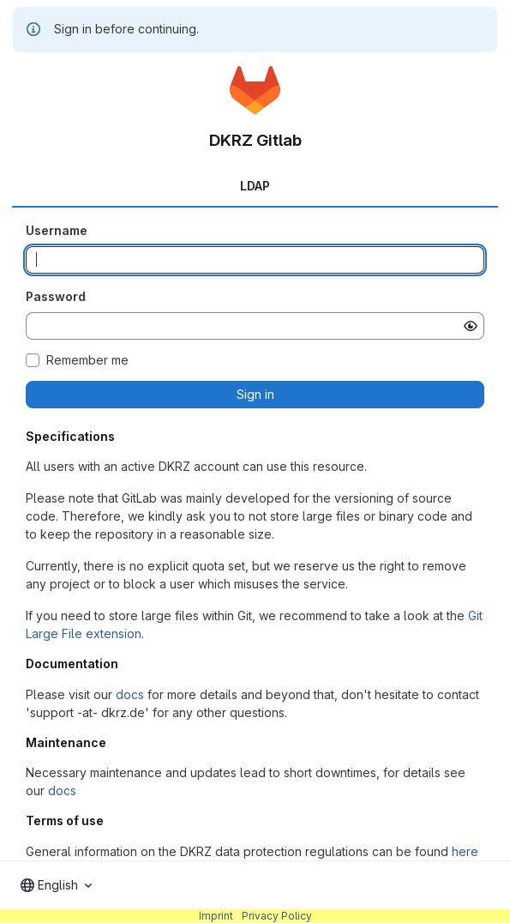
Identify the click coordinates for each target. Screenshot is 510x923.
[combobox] (56, 885)
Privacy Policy (277, 915)
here (465, 851)
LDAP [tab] (255, 185)
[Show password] (470, 326)
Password (56, 296)
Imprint (216, 915)
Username (56, 230)
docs (130, 694)
